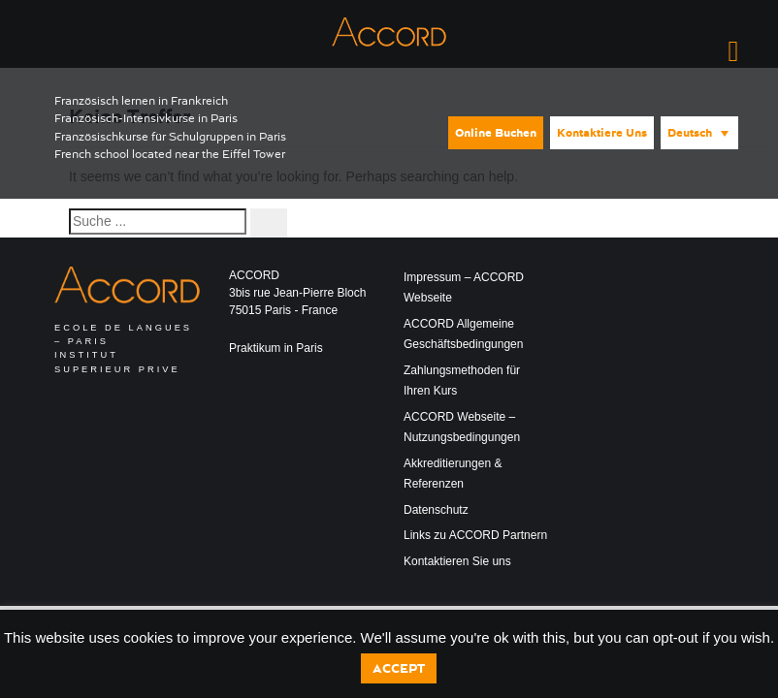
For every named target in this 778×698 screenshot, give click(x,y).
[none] (698, 131)
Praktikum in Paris (276, 348)
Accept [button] (399, 668)
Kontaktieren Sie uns (457, 561)
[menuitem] (699, 132)
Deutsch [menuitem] (689, 133)
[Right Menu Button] (733, 51)
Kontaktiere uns (602, 133)
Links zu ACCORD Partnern (475, 535)
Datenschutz (436, 510)
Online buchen (495, 133)
